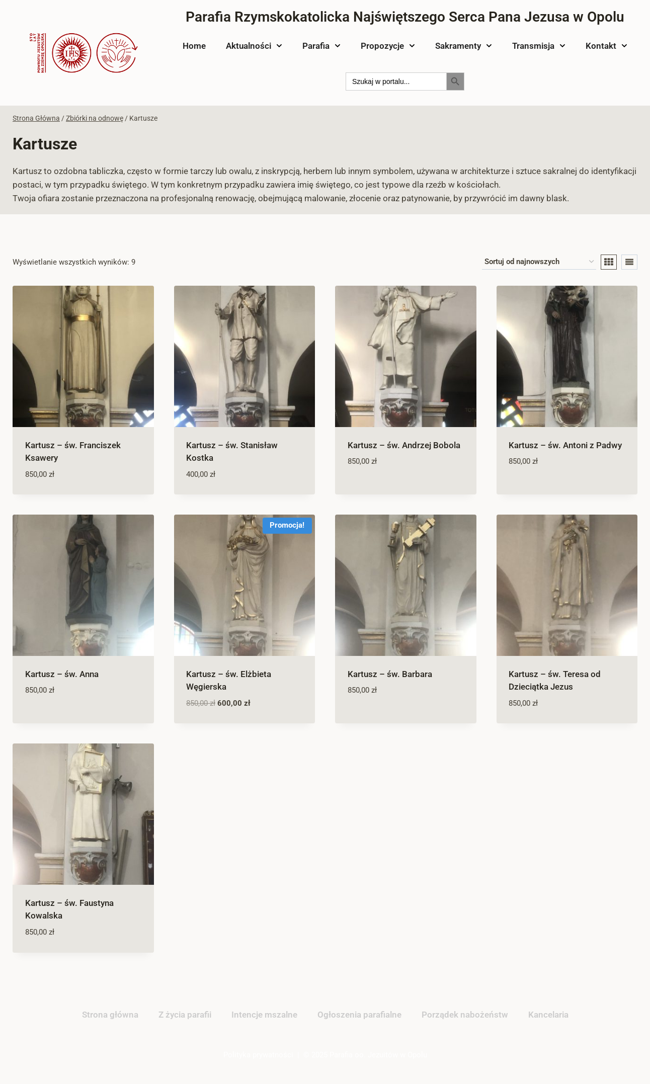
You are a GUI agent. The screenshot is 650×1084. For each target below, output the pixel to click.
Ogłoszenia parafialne (359, 1015)
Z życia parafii (184, 1015)
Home (194, 46)
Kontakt (606, 46)
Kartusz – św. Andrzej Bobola (404, 445)
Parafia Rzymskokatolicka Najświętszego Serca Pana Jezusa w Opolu (405, 17)
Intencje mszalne (264, 1015)
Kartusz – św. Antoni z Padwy (565, 445)
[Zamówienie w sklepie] (539, 262)
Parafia (321, 46)
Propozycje (388, 46)
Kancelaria (548, 1015)
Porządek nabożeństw (465, 1015)
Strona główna (110, 1015)
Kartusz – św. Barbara (390, 674)
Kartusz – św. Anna (62, 674)
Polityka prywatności (258, 1054)
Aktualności (254, 46)
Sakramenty (463, 46)
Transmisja (538, 46)
